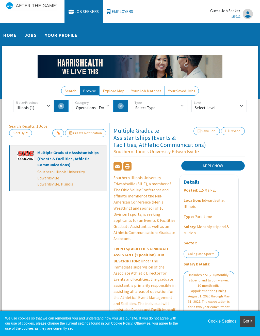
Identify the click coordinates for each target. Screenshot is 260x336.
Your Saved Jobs (181, 90)
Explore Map (113, 90)
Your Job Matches (146, 90)
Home (10, 35)
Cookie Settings (222, 321)
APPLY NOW (213, 165)
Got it (247, 321)
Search (70, 90)
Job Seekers (84, 11)
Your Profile (61, 35)
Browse (89, 90)
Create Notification (85, 133)
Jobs (31, 35)
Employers (120, 11)
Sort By (19, 133)
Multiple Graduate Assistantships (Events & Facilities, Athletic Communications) (68, 158)
